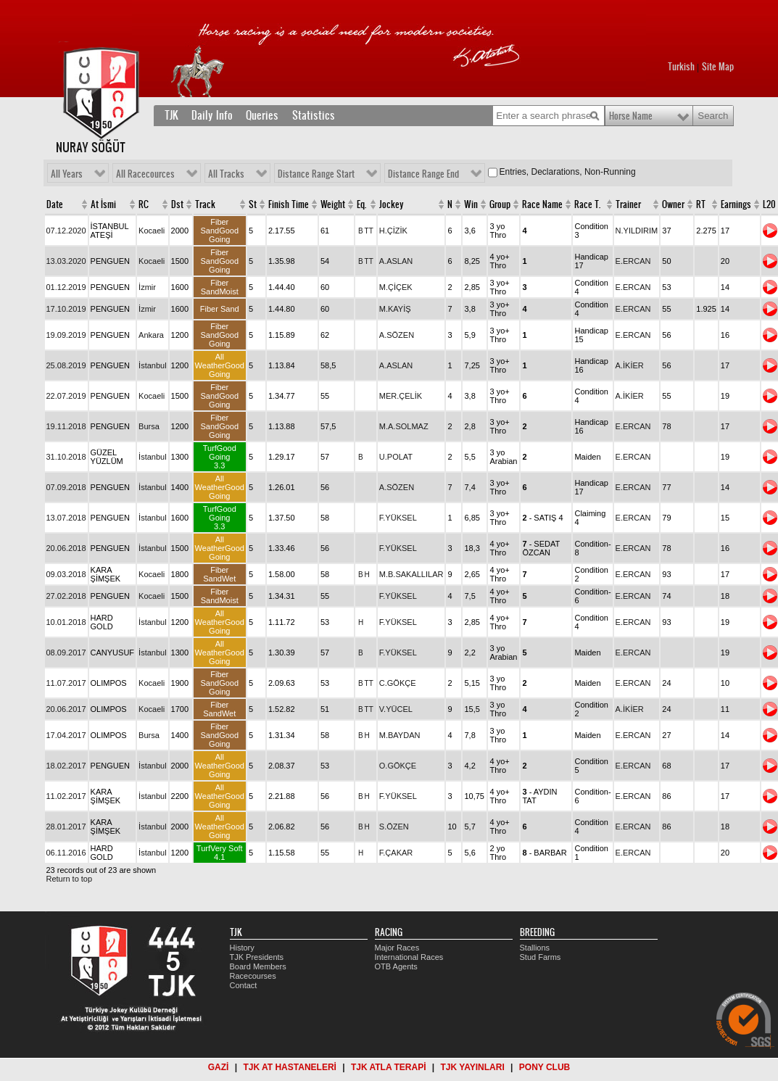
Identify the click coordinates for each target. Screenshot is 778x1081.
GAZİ (218, 1067)
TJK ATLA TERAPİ (388, 1067)
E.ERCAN (633, 261)
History (242, 947)
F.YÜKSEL (398, 517)
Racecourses (253, 976)
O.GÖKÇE (397, 765)
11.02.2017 (66, 796)
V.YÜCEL (396, 709)
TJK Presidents (257, 957)
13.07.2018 (66, 517)
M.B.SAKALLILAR (411, 574)
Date (54, 204)
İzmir (147, 287)
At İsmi (103, 204)
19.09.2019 (66, 335)
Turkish (681, 66)
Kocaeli (151, 230)
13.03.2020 (66, 261)
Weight (332, 204)
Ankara (151, 335)
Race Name (542, 204)
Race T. (587, 204)
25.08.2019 (66, 365)
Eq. (361, 204)
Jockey (391, 204)
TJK (171, 115)
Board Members (258, 966)
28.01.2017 (66, 826)
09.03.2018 (66, 574)
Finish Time (288, 204)
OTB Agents (396, 966)
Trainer (628, 204)
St (253, 204)
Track (205, 204)
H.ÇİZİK (393, 230)
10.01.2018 (66, 622)
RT (700, 204)
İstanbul (152, 365)
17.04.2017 (66, 735)
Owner (673, 204)
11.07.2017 (66, 683)
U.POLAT (396, 456)
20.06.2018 (66, 548)
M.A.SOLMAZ (404, 426)
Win (471, 204)
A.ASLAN (396, 261)
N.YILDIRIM (637, 230)
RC (143, 204)
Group (499, 204)
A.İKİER (630, 365)
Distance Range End (423, 174)
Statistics (313, 115)
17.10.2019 (66, 309)
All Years (67, 174)
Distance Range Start (316, 174)
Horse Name (631, 116)
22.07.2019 (66, 396)
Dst (177, 204)
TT (369, 231)
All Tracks (226, 174)
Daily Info (212, 115)
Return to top (69, 878)
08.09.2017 (66, 652)
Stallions (535, 947)
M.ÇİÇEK (396, 287)
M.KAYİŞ (395, 309)
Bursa (149, 426)
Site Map (718, 66)
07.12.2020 (66, 230)
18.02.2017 (66, 765)
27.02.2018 (66, 596)
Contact (243, 985)
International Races (409, 957)
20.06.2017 (66, 709)
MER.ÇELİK (400, 396)
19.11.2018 (66, 426)
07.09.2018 (66, 487)
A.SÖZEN (396, 335)
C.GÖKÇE (397, 683)
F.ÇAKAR (396, 852)
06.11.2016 (66, 852)
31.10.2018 (66, 456)
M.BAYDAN (400, 735)
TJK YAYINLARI (473, 1067)
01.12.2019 (66, 287)
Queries (262, 115)
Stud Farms (540, 957)
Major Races (397, 947)
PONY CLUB (544, 1067)
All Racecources (145, 174)
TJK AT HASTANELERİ (289, 1067)
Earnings (736, 204)
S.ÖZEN (394, 826)
